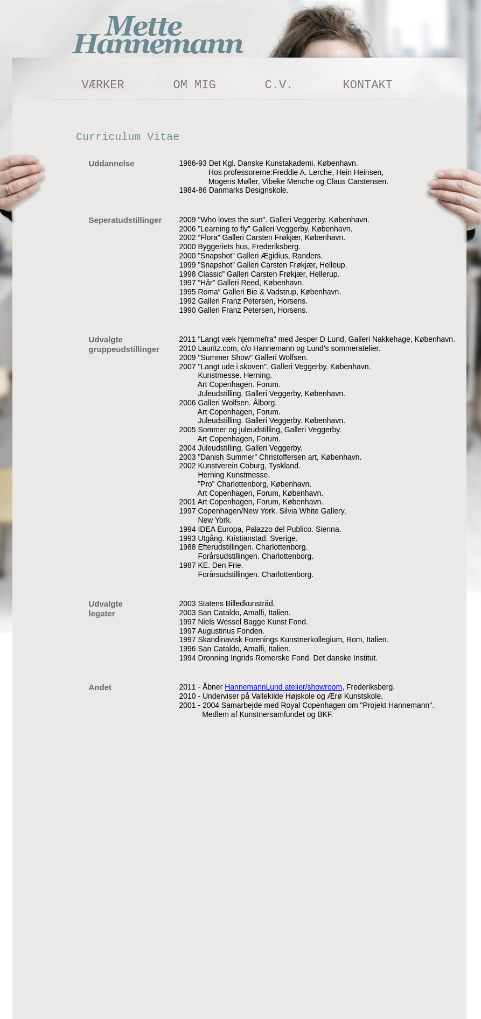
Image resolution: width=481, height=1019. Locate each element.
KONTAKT (368, 85)
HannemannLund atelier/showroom (283, 687)
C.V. (279, 85)
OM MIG (194, 85)
